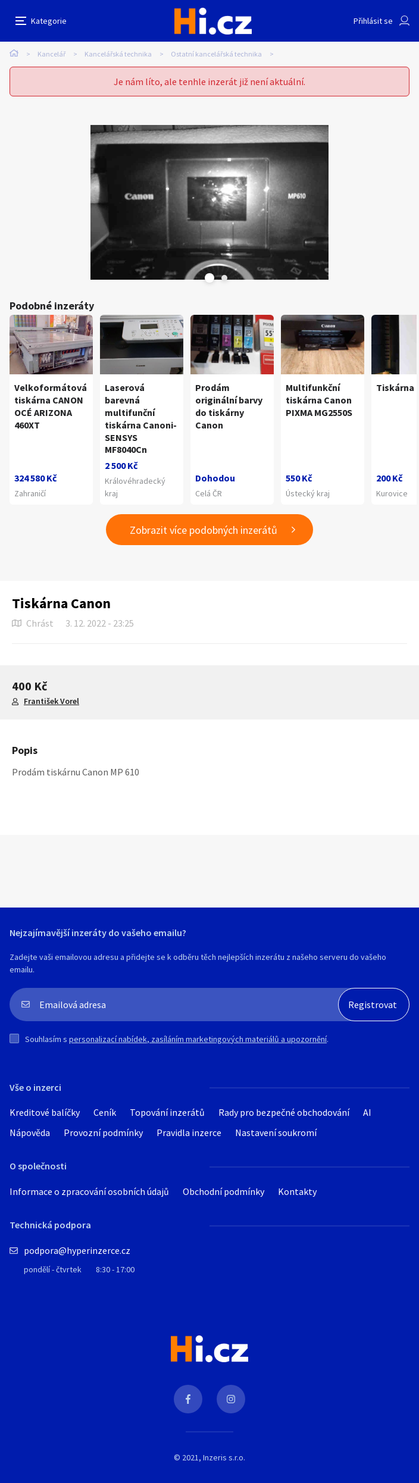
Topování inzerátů (167, 1112)
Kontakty (297, 1191)
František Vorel (51, 701)
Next (224, 278)
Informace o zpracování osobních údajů (89, 1191)
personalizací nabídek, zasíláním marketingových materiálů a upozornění (198, 1039)
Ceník (104, 1112)
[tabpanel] (209, 202)
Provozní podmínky (103, 1132)
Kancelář (51, 53)
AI (367, 1112)
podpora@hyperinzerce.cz (77, 1250)
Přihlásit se (373, 20)
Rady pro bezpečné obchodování (283, 1112)
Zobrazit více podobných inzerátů (203, 530)
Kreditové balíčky (45, 1112)
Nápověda (30, 1132)
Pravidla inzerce (189, 1132)
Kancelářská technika (118, 53)
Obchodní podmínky (223, 1191)
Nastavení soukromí (276, 1132)
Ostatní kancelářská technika (216, 53)
